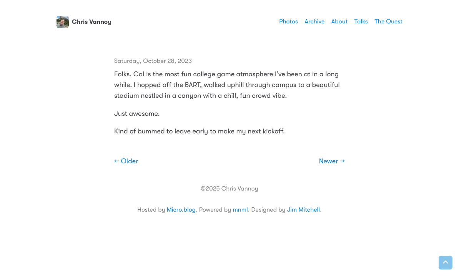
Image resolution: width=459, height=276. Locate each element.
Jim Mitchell (303, 209)
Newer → (332, 161)
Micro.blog (181, 209)
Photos (288, 21)
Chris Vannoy (84, 22)
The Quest (388, 21)
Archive (315, 21)
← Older (126, 161)
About (339, 21)
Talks (361, 21)
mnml (240, 209)
